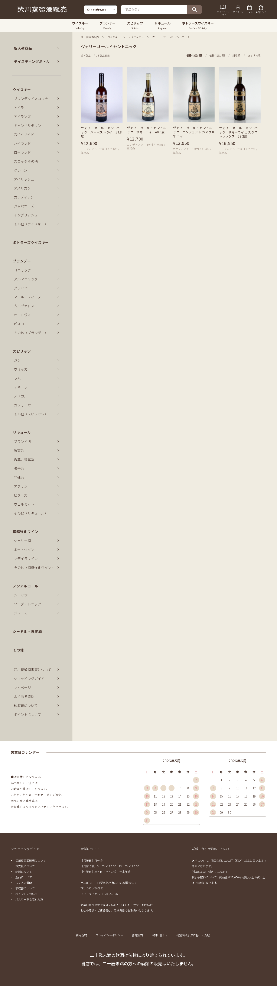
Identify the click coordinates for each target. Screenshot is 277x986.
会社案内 (137, 935)
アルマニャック (26, 278)
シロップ (20, 594)
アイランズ (22, 116)
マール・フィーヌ (27, 296)
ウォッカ (20, 369)
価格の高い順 (217, 55)
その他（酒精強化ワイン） (34, 567)
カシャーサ (22, 404)
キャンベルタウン (27, 125)
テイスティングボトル (32, 61)
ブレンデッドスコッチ (31, 98)
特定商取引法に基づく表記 (193, 935)
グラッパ (20, 287)
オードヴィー (24, 314)
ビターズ (20, 495)
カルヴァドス (24, 305)
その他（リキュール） (31, 513)
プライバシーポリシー (109, 935)
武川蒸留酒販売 (90, 37)
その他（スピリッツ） (31, 413)
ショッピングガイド (29, 678)
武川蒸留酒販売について (32, 669)
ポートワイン (24, 549)
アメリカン (22, 188)
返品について (23, 877)
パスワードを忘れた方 (29, 899)
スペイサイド (24, 134)
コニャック (22, 270)
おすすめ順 (254, 55)
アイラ (19, 107)
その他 (18, 649)
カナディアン (136, 37)
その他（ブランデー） (31, 332)
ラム (17, 378)
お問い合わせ (159, 935)
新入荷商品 (23, 48)
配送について (23, 872)
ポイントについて (27, 714)
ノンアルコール (25, 586)
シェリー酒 (22, 540)
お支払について (25, 866)
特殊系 (19, 477)
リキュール (22, 432)
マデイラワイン (26, 558)
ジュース (20, 612)
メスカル (20, 396)
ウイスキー (113, 37)
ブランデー (22, 261)
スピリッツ (22, 351)
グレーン (20, 170)
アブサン (20, 486)
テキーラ (20, 387)
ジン (17, 360)
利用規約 (81, 935)
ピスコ (19, 323)
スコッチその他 (26, 161)
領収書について (26, 705)
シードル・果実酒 (27, 631)
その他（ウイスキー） (31, 223)
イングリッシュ (26, 215)
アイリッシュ (24, 179)
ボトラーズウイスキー (31, 242)
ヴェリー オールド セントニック (170, 37)
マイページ (22, 687)
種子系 (19, 468)
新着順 (236, 55)
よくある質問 (24, 696)
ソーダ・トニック (27, 603)
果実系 (19, 450)
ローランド (22, 152)
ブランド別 (22, 441)
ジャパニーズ (24, 206)
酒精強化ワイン (25, 531)
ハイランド (22, 143)
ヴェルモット (24, 504)
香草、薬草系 (24, 459)
